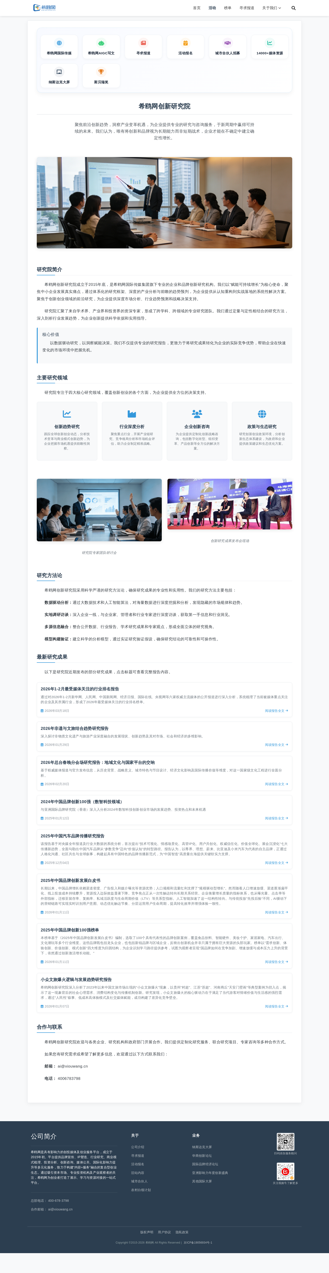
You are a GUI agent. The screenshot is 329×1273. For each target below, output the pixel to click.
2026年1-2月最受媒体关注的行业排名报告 (81, 696)
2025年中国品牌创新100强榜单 (71, 947)
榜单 (228, 8)
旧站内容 (137, 1192)
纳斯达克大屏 (202, 1167)
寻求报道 (246, 8)
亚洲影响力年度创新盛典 (210, 1192)
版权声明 (146, 1252)
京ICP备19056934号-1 (198, 1262)
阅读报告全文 (275, 717)
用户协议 (164, 1252)
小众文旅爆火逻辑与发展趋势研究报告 (77, 998)
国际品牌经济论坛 (205, 1184)
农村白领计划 (141, 1210)
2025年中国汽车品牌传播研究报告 (73, 850)
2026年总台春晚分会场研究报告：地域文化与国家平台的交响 (99, 773)
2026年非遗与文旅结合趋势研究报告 (75, 737)
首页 (197, 8)
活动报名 (137, 1184)
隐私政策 (182, 1252)
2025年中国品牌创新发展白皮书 (71, 896)
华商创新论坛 (202, 1175)
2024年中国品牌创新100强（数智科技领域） (83, 814)
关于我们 (269, 8)
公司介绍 (137, 1167)
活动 (212, 8)
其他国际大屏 (202, 1201)
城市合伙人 (139, 1201)
